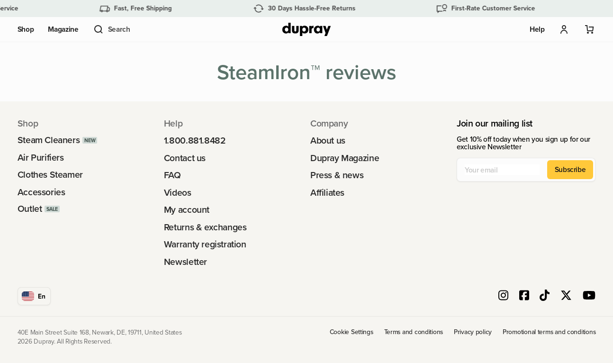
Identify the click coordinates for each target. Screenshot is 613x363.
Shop (26, 29)
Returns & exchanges (205, 227)
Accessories (41, 192)
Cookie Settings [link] (351, 331)
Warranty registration (205, 244)
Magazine (63, 29)
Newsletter (185, 261)
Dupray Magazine (344, 158)
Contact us (185, 158)
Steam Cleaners (49, 140)
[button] (111, 29)
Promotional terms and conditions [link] (549, 331)
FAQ (172, 175)
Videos (177, 192)
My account (186, 209)
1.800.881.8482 (195, 140)
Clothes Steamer (50, 174)
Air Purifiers (41, 157)
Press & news (336, 175)
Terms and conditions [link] (413, 331)
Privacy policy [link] (473, 331)
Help (537, 29)
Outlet (30, 208)
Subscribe (570, 169)
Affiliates (327, 192)
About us (327, 140)
